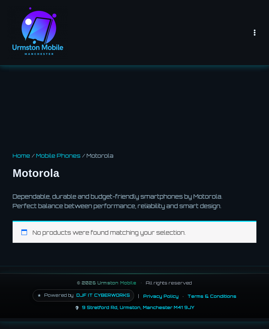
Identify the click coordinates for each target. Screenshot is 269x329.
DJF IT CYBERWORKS (103, 295)
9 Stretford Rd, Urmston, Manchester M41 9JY (138, 307)
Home (21, 155)
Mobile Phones (58, 155)
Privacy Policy (161, 296)
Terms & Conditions (211, 296)
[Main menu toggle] (254, 32)
